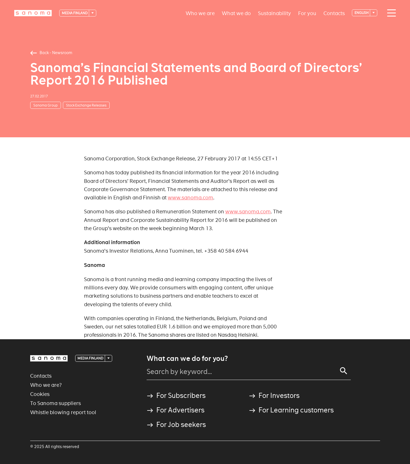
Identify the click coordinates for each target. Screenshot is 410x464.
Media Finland (75, 13)
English (361, 13)
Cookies (40, 394)
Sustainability (274, 13)
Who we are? (46, 385)
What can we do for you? (187, 358)
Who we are (200, 13)
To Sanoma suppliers (55, 403)
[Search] (344, 371)
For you (307, 13)
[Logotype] (33, 13)
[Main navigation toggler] (390, 13)
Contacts (334, 13)
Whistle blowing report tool (63, 412)
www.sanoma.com (190, 197)
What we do (236, 13)
